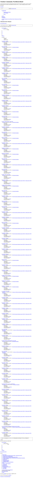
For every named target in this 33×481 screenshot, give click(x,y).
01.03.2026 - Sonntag (5, 297)
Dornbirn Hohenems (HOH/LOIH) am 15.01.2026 (9, 340)
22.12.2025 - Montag (5, 373)
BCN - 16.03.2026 (4, 201)
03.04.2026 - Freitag (5, 142)
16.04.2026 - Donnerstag (5, 62)
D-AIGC (10, 333)
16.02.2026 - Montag (5, 335)
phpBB (5, 473)
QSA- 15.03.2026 (4, 206)
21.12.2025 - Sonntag (5, 378)
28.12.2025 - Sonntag (5, 357)
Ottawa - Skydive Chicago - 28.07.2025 (7, 121)
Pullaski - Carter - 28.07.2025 (6, 174)
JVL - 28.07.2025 (4, 132)
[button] (4, 442)
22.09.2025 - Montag (5, 318)
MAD (4, 47)
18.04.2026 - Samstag (5, 51)
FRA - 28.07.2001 (4, 190)
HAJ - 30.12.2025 (4, 351)
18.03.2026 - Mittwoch (5, 254)
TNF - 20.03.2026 (4, 46)
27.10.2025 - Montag (5, 432)
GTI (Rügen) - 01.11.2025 (5, 291)
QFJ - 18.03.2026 (4, 89)
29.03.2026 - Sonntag (5, 211)
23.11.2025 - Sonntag (5, 399)
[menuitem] (7, 12)
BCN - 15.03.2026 (4, 222)
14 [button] (2, 35)
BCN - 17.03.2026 (4, 137)
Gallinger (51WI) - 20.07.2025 (6, 275)
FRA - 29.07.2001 (4, 158)
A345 (10, 44)
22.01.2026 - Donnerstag (5, 126)
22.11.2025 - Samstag (5, 195)
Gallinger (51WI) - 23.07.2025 (6, 185)
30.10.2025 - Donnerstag (5, 415)
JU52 (4, 346)
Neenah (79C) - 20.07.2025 (6, 280)
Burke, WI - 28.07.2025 (5, 153)
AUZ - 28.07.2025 (4, 116)
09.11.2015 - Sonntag (5, 410)
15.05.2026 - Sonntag (5, 270)
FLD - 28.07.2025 (4, 169)
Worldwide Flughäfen (16, 47)
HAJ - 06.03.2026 (4, 329)
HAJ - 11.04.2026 (4, 78)
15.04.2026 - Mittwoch (5, 67)
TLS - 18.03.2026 (4, 84)
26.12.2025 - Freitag (5, 362)
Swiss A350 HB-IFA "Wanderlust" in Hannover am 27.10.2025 (10, 426)
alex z (4, 249)
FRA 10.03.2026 (4, 259)
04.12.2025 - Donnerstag (5, 389)
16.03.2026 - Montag (5, 264)
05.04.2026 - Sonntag (5, 100)
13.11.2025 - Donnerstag (5, 227)
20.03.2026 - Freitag (5, 243)
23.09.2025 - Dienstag (5, 313)
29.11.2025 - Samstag (5, 394)
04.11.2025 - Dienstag (5, 238)
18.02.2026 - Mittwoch (5, 105)
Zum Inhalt (1, 6)
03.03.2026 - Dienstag (5, 302)
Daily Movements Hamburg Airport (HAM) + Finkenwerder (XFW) (22, 52)
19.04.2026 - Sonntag (5, 41)
